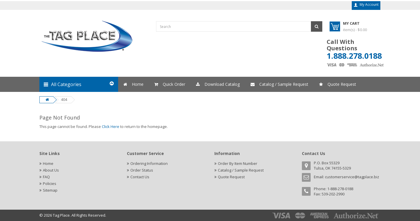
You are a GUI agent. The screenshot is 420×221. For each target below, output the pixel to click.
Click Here (110, 126)
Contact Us (139, 176)
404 (64, 99)
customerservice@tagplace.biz (352, 176)
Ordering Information (149, 163)
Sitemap (50, 190)
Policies (49, 183)
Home (48, 163)
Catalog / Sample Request (241, 170)
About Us (51, 170)
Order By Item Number (237, 163)
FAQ (46, 176)
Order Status (141, 170)
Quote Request (231, 176)
